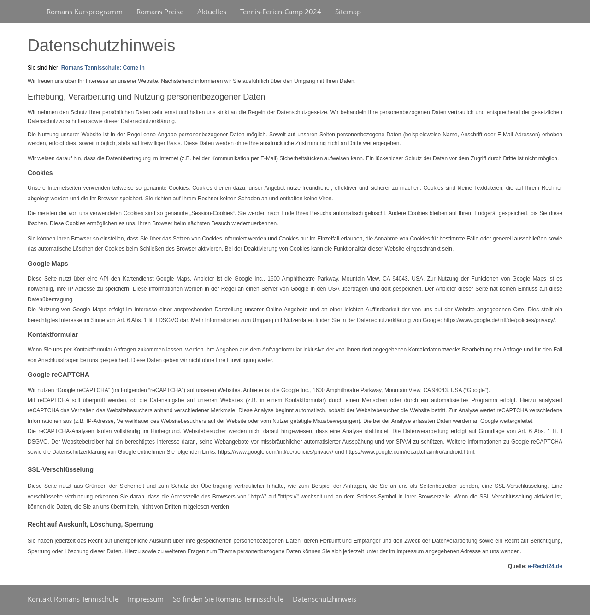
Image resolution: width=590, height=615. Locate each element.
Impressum (146, 598)
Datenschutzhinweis (324, 598)
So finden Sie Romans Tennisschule (228, 598)
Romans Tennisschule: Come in (103, 67)
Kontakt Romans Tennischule (73, 598)
